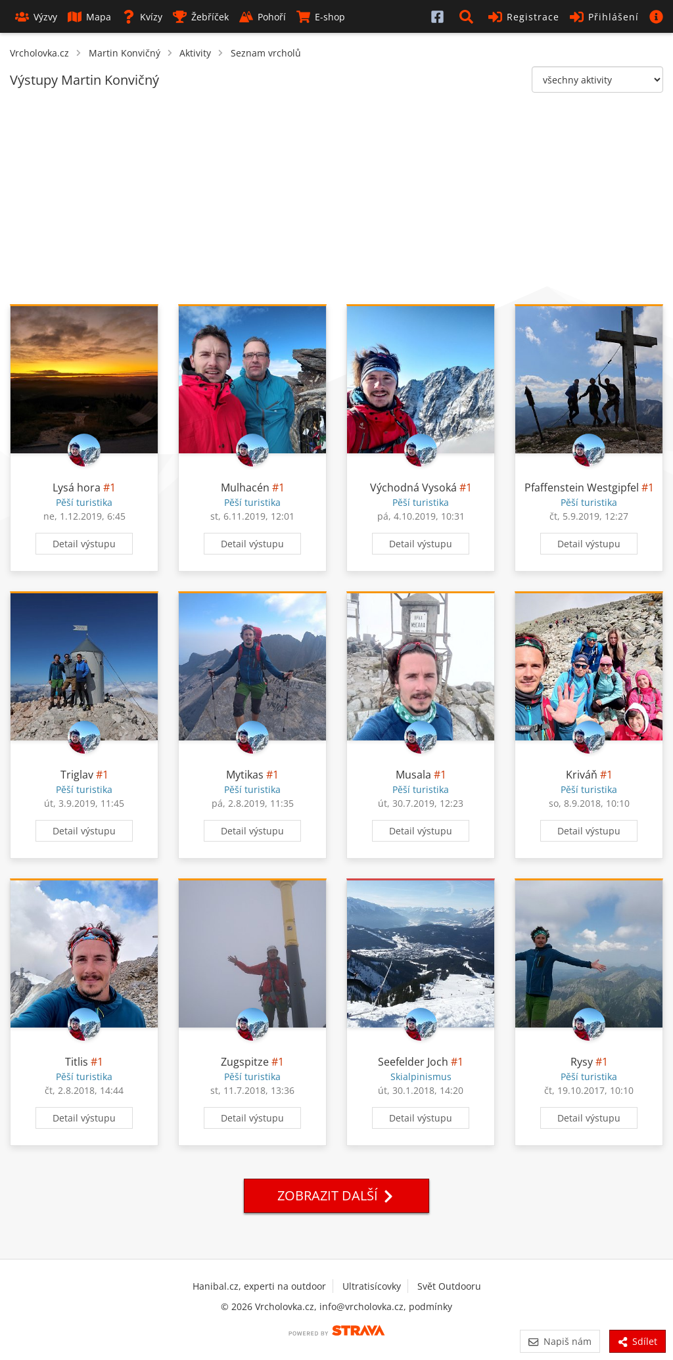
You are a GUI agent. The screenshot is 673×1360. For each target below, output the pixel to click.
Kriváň (581, 774)
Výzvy (36, 17)
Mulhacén (245, 487)
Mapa (89, 17)
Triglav (76, 774)
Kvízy (142, 17)
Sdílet (637, 1341)
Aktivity (195, 53)
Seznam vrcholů (266, 53)
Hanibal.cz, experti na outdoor (259, 1286)
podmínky (430, 1306)
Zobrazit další (336, 1195)
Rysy (581, 1061)
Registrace (523, 17)
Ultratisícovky (371, 1286)
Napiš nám (559, 1341)
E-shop (320, 17)
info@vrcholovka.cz (361, 1306)
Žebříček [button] (201, 17)
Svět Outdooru (449, 1286)
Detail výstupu (84, 543)
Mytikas (245, 774)
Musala (413, 774)
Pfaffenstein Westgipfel (581, 487)
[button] (468, 16)
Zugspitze (245, 1061)
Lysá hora (77, 487)
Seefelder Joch (413, 1061)
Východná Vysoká (413, 487)
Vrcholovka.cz (39, 53)
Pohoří (262, 17)
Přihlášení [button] (604, 17)
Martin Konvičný (124, 53)
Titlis (76, 1061)
